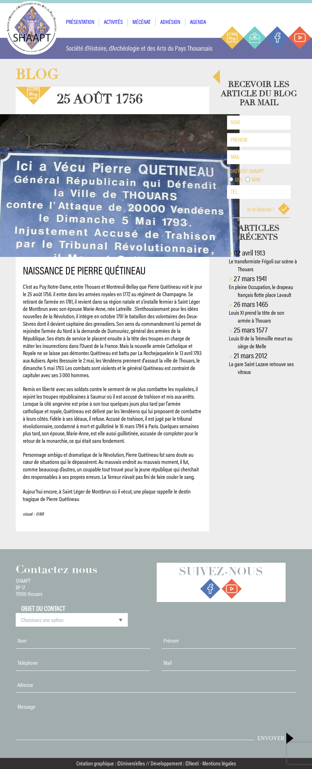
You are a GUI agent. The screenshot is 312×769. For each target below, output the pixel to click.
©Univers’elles (131, 763)
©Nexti (192, 763)
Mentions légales (219, 763)
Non (256, 179)
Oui (238, 179)
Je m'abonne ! (268, 209)
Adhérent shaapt (245, 171)
